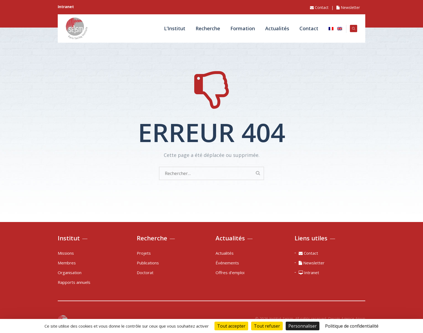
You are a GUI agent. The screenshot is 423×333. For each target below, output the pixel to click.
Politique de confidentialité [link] (351, 326)
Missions (66, 253)
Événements (227, 262)
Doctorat (145, 272)
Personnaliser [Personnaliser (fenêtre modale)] (302, 326)
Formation (240, 28)
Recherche (205, 28)
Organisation (69, 272)
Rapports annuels (74, 282)
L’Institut (172, 28)
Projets (144, 253)
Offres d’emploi (230, 272)
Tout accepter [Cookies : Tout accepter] (231, 326)
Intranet (309, 272)
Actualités (275, 28)
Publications (148, 262)
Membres (67, 262)
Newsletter (348, 7)
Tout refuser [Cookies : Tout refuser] (267, 326)
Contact (319, 7)
